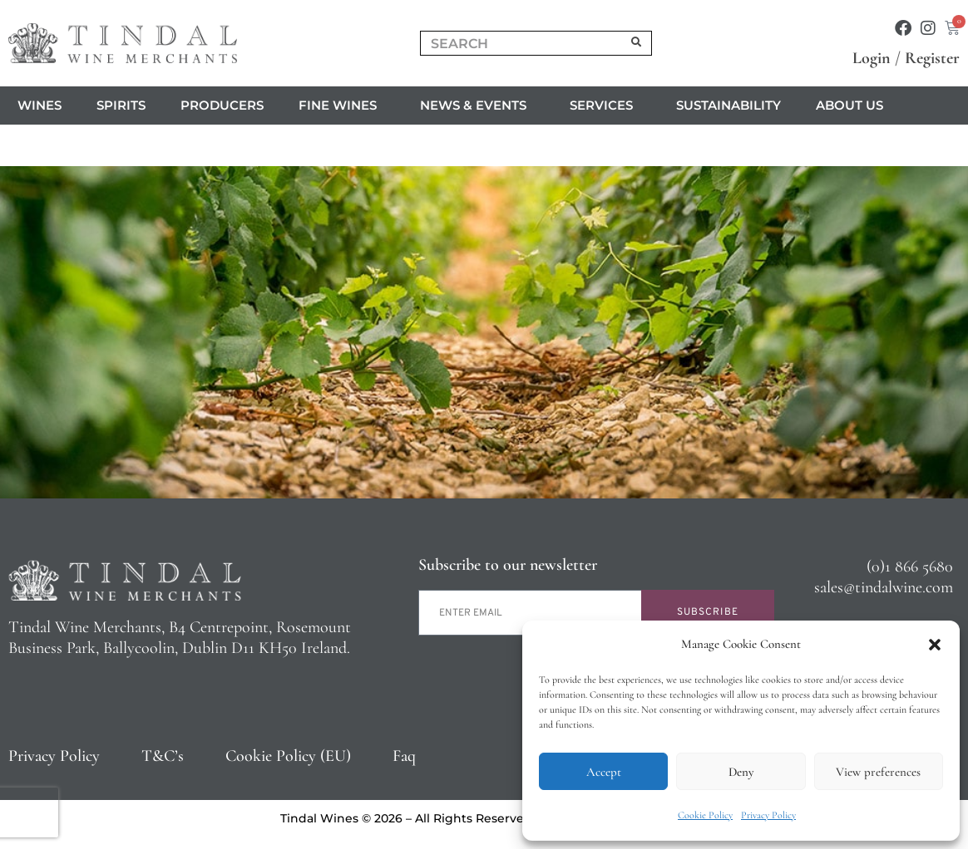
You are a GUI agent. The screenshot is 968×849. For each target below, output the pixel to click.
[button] (934, 644)
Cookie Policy (705, 815)
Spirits (121, 105)
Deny (740, 771)
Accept (603, 771)
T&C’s (162, 756)
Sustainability (728, 105)
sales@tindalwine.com (883, 587)
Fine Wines (342, 105)
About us (853, 105)
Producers (222, 105)
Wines (39, 105)
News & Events (477, 105)
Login (871, 58)
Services (605, 105)
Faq (404, 756)
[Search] (637, 43)
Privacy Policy (768, 815)
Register (932, 58)
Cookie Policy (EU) (288, 756)
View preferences (878, 771)
